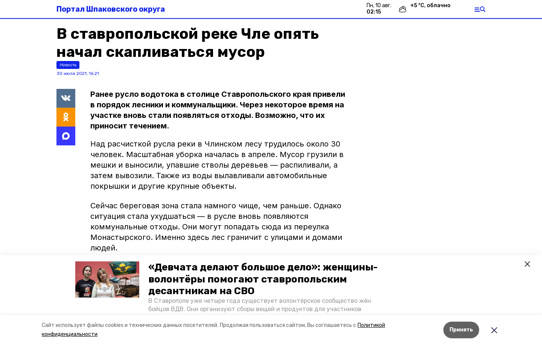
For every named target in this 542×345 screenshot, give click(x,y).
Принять (461, 330)
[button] (107, 279)
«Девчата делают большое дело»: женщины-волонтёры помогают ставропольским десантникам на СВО (263, 278)
